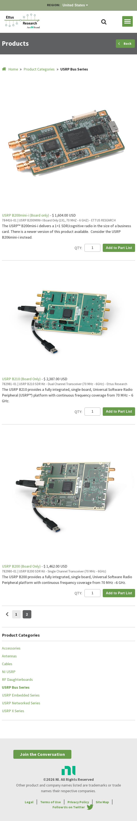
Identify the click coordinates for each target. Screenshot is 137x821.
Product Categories (39, 69)
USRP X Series (13, 710)
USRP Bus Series (15, 687)
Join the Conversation (42, 754)
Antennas (9, 656)
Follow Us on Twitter (69, 807)
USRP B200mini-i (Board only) (26, 215)
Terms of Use (50, 802)
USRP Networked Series (21, 703)
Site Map (102, 802)
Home (10, 69)
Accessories (11, 648)
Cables (7, 663)
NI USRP (8, 671)
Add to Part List (119, 248)
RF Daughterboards (17, 679)
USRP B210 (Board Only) (22, 378)
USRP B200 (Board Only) (22, 566)
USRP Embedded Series (21, 695)
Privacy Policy (78, 802)
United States (75, 5)
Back (125, 43)
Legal (29, 802)
